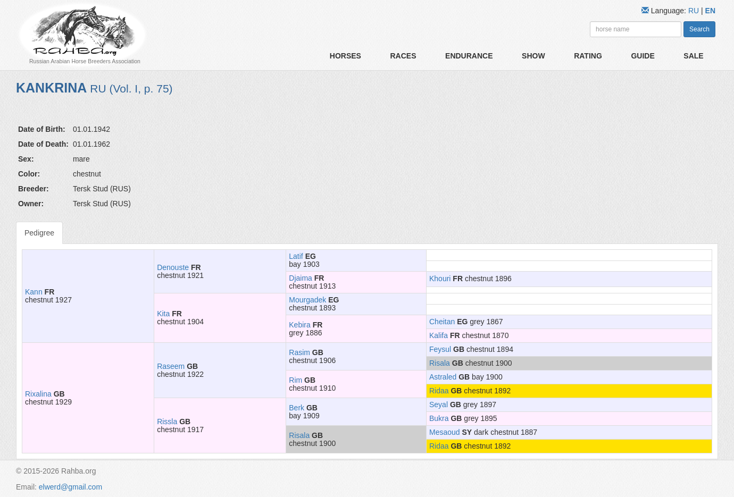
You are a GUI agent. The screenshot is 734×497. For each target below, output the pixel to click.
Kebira (299, 325)
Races (403, 56)
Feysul (440, 349)
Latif (296, 256)
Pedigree (39, 233)
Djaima (300, 278)
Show (533, 56)
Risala (439, 363)
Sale (693, 56)
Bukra (439, 418)
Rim (295, 380)
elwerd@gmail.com (70, 487)
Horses (345, 56)
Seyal (438, 404)
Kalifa (438, 335)
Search (699, 29)
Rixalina (38, 394)
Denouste (173, 267)
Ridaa (439, 390)
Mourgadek (307, 300)
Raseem (171, 366)
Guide (642, 56)
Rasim (299, 352)
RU (694, 10)
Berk (296, 407)
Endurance (469, 56)
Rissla (167, 421)
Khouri (440, 278)
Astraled (442, 377)
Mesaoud (444, 432)
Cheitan (442, 321)
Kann (34, 292)
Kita (163, 313)
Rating (588, 56)
